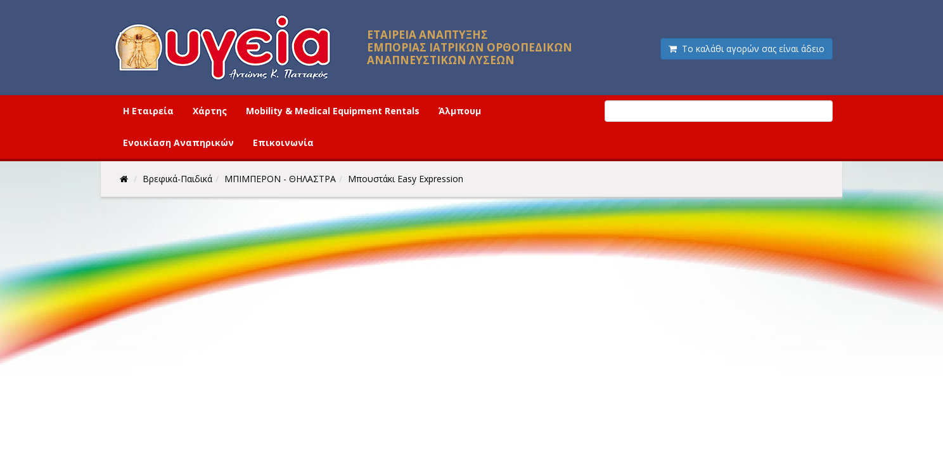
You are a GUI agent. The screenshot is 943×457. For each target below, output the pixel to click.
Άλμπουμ (460, 111)
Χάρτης (210, 111)
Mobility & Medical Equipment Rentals (333, 111)
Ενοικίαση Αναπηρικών (178, 142)
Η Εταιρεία (148, 111)
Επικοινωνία (283, 142)
